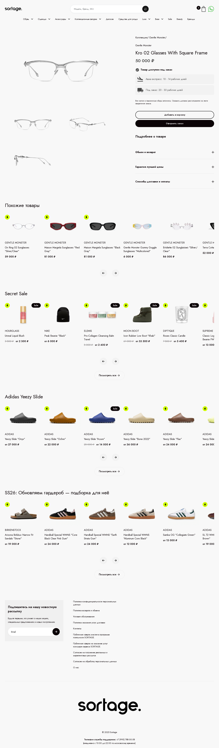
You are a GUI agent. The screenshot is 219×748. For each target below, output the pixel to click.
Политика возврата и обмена (86, 610)
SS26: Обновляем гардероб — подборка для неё (57, 492)
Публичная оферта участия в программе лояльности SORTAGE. (91, 636)
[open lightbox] (70, 143)
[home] (15, 9)
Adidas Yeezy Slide (24, 396)
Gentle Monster (157, 37)
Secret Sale (16, 293)
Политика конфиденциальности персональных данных (94, 603)
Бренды (191, 19)
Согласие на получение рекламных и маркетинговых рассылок (90, 654)
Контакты (77, 628)
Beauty (179, 19)
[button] (28, 19)
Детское (110, 19)
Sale (170, 19)
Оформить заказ (174, 123)
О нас (76, 667)
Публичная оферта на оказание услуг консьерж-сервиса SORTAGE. (90, 645)
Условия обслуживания (83, 616)
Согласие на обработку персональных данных (95, 661)
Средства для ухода (127, 19)
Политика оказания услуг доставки (89, 622)
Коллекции (141, 37)
